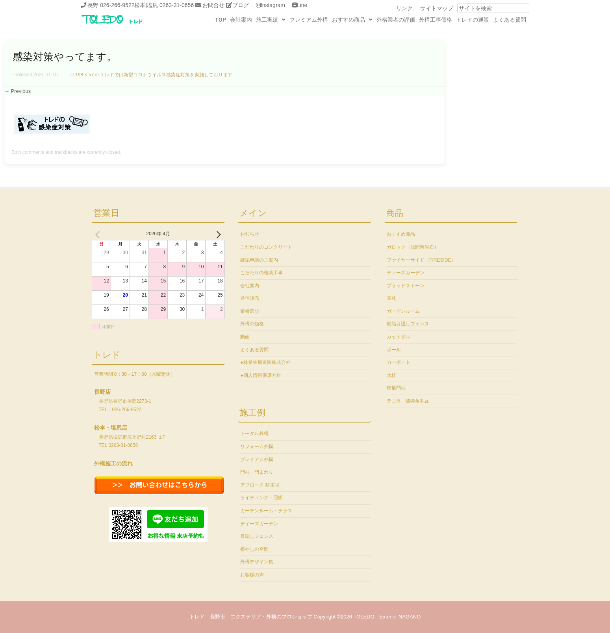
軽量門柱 (396, 388)
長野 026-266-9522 (110, 5)
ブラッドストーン (406, 285)
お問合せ (213, 5)
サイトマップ (436, 8)
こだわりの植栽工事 (261, 272)
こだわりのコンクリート (266, 247)
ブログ (240, 5)
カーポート (398, 362)
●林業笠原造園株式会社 (265, 362)
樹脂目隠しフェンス (408, 324)
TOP (220, 20)
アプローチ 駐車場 (259, 485)
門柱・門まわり (256, 472)
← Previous (17, 91)
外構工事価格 (435, 20)
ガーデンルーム (403, 311)
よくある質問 (509, 20)
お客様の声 (252, 575)
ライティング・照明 (261, 497)
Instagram (273, 5)
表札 (391, 298)
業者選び (249, 311)
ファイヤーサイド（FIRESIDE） (421, 260)
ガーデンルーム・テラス (266, 510)
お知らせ (249, 234)
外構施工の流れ (113, 463)
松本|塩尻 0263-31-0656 (164, 5)
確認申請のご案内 (259, 260)
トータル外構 (254, 433)
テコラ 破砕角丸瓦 (408, 401)
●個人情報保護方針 (260, 375)
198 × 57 (84, 75)
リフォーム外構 (256, 446)
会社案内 (241, 20)
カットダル (398, 337)
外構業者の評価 (395, 20)
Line (302, 5)
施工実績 (271, 20)
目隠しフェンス (256, 536)
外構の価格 (252, 324)
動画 (245, 337)
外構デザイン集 (256, 562)
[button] (270, 20)
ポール (394, 349)
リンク (404, 8)
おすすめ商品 (352, 20)
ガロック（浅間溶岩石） (413, 247)
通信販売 (249, 298)
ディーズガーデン (259, 523)
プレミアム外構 (308, 20)
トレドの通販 (472, 20)
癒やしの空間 (254, 549)
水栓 (391, 375)
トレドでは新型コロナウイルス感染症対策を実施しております (166, 75)
